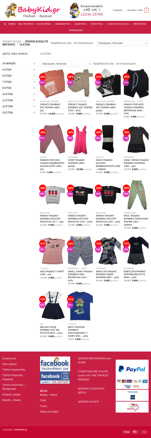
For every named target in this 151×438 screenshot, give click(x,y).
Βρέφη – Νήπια (48, 395)
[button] (138, 10)
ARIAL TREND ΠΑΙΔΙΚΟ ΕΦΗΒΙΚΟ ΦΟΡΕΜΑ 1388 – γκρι (136, 163)
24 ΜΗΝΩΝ (8, 63)
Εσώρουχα (81, 24)
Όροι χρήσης (9, 364)
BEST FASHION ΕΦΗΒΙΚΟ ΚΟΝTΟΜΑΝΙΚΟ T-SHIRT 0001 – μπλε (78, 331)
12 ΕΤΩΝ (7, 100)
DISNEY (12, 24)
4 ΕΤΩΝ (6, 69)
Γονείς (43, 406)
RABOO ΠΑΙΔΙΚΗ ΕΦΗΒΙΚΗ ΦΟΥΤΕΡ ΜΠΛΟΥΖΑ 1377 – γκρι (51, 218)
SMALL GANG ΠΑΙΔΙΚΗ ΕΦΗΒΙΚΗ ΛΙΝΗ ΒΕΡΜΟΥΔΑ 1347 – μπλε (80, 276)
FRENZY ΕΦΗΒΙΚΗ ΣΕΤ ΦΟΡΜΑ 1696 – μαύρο (106, 107)
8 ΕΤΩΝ (6, 88)
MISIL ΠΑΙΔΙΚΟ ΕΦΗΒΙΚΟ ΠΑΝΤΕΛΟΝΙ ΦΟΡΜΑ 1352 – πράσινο (136, 220)
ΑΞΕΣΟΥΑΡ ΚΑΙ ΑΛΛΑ (119, 24)
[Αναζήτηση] (5, 24)
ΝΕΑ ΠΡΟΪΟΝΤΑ (26, 24)
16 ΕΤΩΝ (7, 112)
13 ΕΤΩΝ (7, 106)
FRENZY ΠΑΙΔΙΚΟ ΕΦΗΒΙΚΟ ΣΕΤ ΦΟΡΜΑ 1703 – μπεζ (80, 107)
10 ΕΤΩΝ (7, 94)
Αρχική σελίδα (11, 41)
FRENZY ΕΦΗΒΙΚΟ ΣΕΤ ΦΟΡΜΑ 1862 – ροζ (50, 107)
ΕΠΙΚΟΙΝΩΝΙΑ (76, 30)
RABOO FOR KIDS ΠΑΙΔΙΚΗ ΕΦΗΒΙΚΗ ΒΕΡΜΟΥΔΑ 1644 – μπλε (134, 109)
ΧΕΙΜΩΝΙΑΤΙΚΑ (64, 24)
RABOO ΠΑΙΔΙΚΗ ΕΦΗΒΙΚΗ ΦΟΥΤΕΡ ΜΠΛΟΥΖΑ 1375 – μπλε (108, 218)
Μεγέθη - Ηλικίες (11, 400)
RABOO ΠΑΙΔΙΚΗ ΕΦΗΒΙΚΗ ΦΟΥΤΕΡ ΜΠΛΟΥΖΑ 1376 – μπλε (80, 218)
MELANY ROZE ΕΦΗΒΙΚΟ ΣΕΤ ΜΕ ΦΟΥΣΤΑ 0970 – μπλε (51, 330)
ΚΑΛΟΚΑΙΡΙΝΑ (44, 24)
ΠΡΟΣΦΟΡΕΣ (139, 24)
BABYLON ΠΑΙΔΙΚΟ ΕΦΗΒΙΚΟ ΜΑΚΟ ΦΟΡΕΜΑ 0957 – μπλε (107, 274)
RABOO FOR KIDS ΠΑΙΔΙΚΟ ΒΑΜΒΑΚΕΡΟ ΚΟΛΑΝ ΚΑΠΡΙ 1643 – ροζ (52, 164)
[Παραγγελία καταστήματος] (122, 43)
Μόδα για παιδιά (49, 411)
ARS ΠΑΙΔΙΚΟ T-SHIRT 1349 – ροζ (52, 273)
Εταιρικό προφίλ (11, 394)
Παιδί (43, 400)
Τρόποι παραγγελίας (13, 369)
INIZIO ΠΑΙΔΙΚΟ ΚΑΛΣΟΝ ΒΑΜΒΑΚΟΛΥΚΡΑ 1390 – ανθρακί (108, 164)
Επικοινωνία (9, 358)
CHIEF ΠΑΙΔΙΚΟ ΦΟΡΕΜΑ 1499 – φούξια (77, 163)
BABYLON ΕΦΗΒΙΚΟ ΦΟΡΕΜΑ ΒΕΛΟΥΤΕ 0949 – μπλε (135, 274)
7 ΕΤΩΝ (6, 82)
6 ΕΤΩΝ (6, 75)
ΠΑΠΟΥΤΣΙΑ (98, 24)
